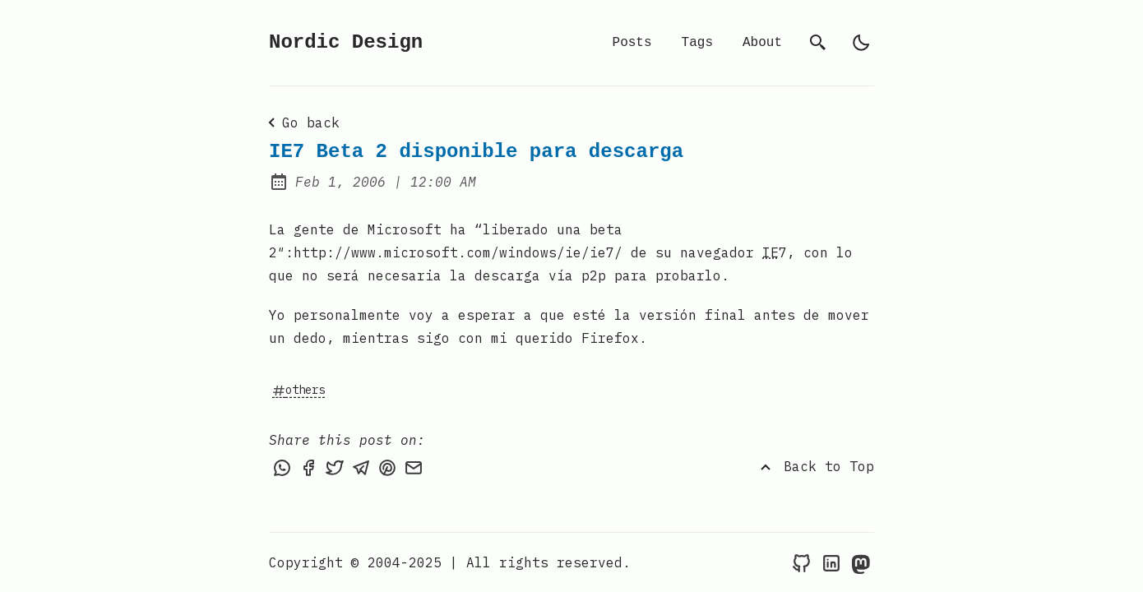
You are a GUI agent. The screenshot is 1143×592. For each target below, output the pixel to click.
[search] (818, 43)
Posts (632, 43)
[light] (861, 43)
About (762, 43)
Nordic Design (346, 42)
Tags (697, 43)
